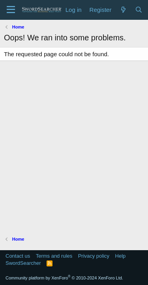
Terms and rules (54, 256)
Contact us (18, 256)
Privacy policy (93, 256)
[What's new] (123, 9)
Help (120, 256)
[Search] (138, 9)
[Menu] (11, 10)
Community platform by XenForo (64, 278)
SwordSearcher (23, 263)
